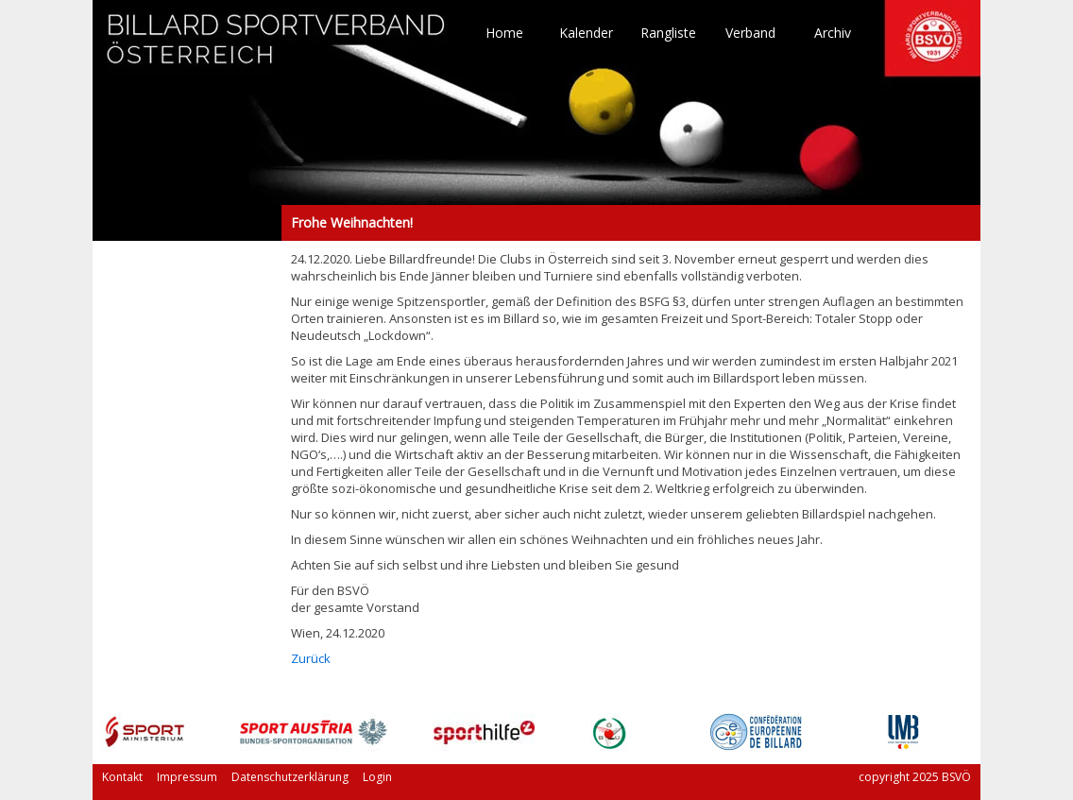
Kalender (586, 33)
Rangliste (668, 33)
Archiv (832, 33)
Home (504, 33)
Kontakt (122, 777)
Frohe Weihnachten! (187, 223)
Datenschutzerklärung (290, 777)
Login (377, 777)
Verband (750, 33)
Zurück (311, 658)
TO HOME (277, 47)
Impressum (187, 777)
